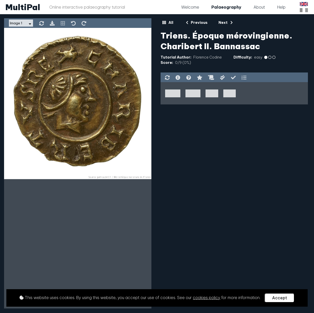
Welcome (190, 7)
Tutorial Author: (176, 57)
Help (281, 7)
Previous (197, 22)
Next (225, 22)
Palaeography (226, 7)
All (167, 22)
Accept (279, 297)
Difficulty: (242, 57)
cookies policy (206, 297)
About (259, 7)
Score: (167, 62)
